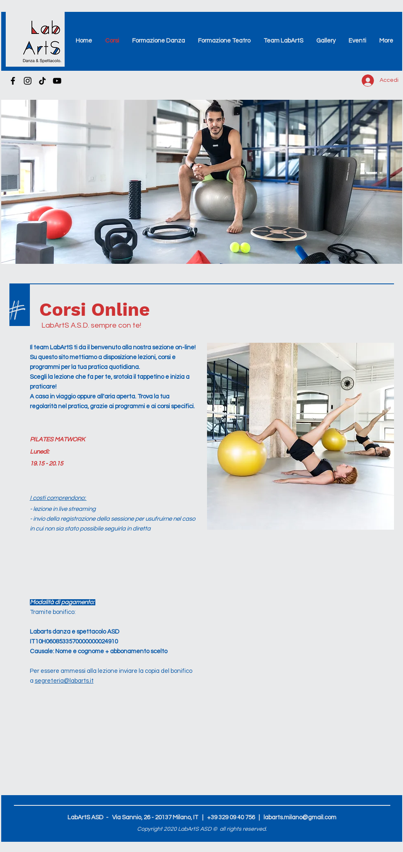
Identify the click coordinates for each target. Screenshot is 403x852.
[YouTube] (57, 81)
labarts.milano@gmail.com (299, 817)
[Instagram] (28, 81)
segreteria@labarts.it (64, 681)
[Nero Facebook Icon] (13, 81)
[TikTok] (42, 81)
